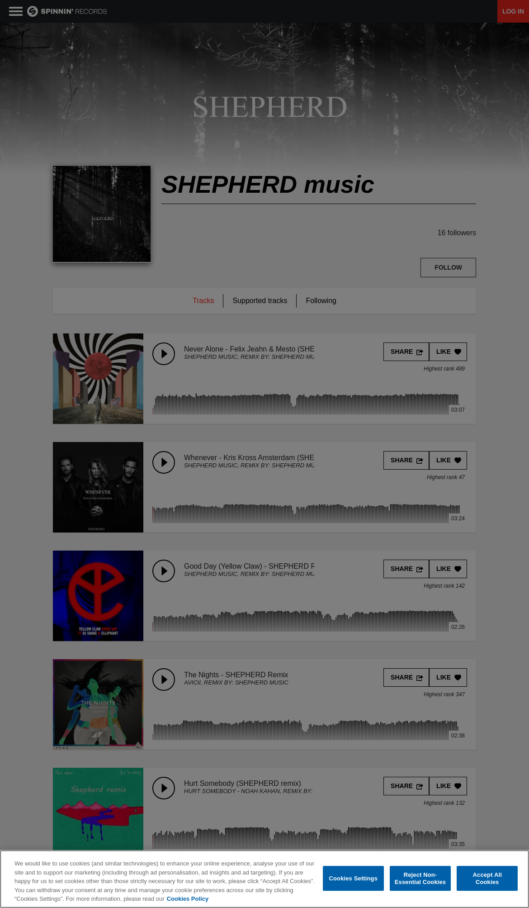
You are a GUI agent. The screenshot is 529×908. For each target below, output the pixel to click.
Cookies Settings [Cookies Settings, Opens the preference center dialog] (353, 878)
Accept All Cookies (487, 879)
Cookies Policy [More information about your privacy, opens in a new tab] (187, 899)
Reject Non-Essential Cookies (420, 879)
